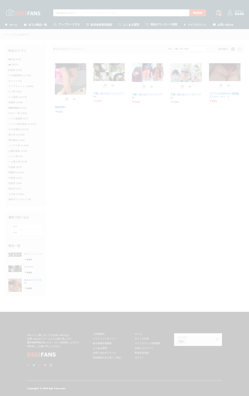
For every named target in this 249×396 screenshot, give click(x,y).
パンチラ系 (14, 145)
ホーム (11, 24)
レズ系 (11, 91)
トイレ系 (13, 156)
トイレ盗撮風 (15, 118)
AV (9, 64)
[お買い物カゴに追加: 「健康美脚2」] (67, 99)
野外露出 (13, 140)
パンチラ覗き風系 (17, 124)
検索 (181, 341)
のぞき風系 (14, 129)
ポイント (13, 81)
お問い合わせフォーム (104, 352)
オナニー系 (14, 113)
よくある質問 (129, 24)
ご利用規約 (99, 334)
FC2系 (11, 70)
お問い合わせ (223, 24)
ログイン (236, 11)
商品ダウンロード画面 (161, 24)
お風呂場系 (14, 151)
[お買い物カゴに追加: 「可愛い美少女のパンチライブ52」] (182, 86)
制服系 (11, 172)
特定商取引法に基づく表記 (107, 357)
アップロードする (67, 24)
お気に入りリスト (144, 348)
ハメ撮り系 (14, 161)
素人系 (11, 134)
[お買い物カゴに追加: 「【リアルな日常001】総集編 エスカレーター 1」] (221, 85)
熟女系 (11, 188)
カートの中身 (142, 338)
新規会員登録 (142, 352)
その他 (11, 194)
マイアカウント (195, 24)
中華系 (11, 178)
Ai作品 (11, 59)
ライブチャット (16, 86)
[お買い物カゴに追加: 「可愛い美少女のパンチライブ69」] (105, 85)
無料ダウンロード (17, 199)
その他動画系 (15, 75)
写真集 (11, 167)
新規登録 (239, 14)
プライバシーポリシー (104, 338)
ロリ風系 (13, 97)
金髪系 (11, 183)
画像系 (11, 102)
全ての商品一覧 (35, 24)
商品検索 (197, 12)
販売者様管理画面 (99, 24)
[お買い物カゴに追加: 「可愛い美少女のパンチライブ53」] (144, 86)
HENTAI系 (13, 107)
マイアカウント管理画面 (147, 343)
